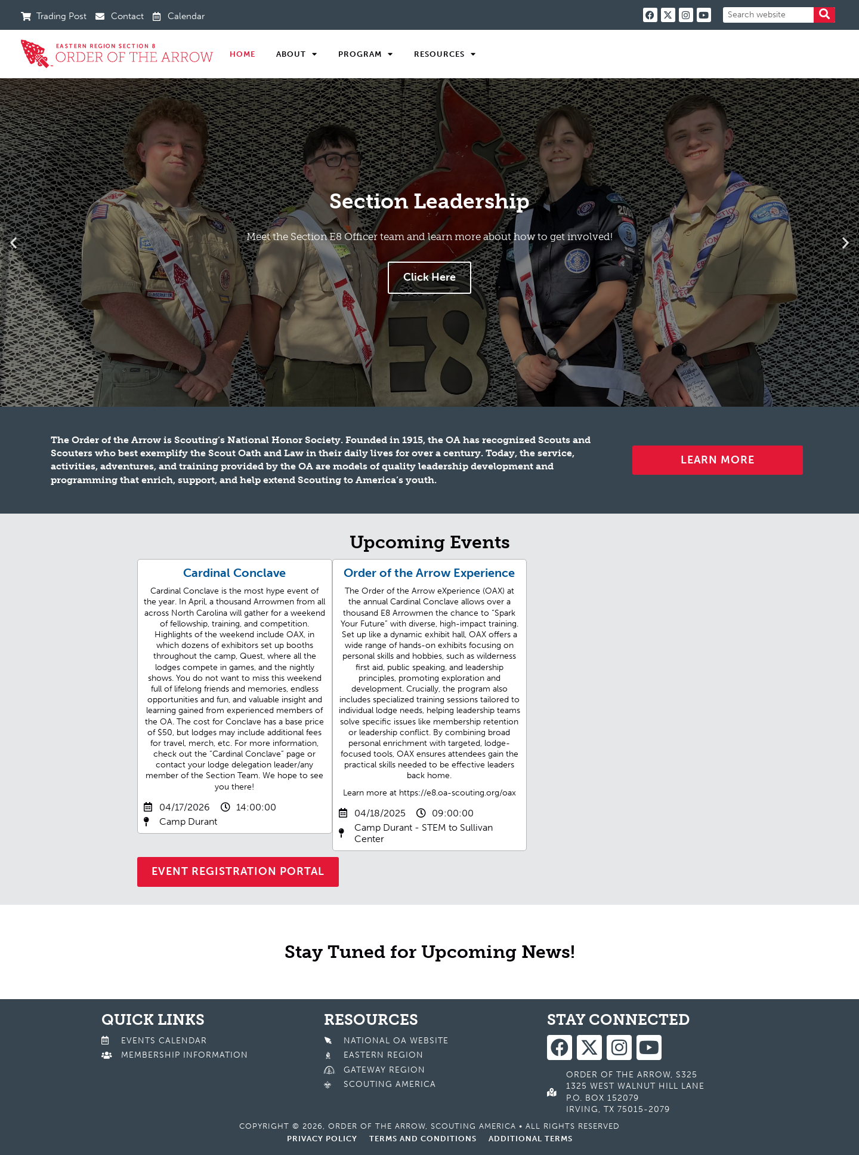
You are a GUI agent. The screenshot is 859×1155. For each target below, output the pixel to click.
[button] (13, 242)
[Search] (824, 15)
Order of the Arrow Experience (429, 573)
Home (242, 54)
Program (365, 54)
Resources (445, 54)
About (296, 54)
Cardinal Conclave (234, 573)
